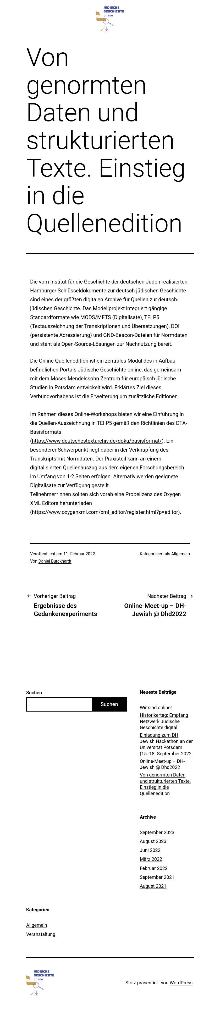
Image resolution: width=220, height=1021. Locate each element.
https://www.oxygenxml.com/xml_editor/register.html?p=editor (105, 512)
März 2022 (151, 859)
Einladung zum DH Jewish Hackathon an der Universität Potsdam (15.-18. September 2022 (166, 744)
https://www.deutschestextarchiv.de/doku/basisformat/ (97, 441)
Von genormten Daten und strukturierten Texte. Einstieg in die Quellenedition (165, 784)
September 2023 (157, 832)
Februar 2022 (154, 868)
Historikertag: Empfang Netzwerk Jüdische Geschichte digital (164, 721)
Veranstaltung (40, 934)
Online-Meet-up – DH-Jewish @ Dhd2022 (162, 764)
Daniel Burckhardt (55, 561)
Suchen (34, 692)
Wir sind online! (156, 707)
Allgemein (180, 553)
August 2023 (153, 841)
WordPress (181, 982)
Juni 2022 (150, 850)
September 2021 (157, 877)
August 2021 (153, 886)
